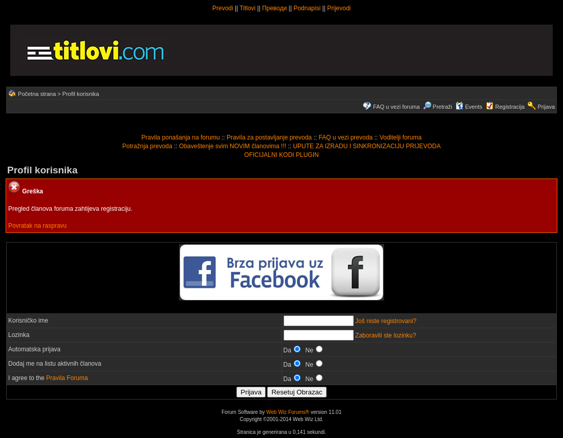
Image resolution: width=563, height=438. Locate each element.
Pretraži (437, 107)
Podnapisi (306, 8)
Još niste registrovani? (385, 321)
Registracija (510, 107)
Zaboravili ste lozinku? (385, 335)
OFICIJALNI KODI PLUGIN (281, 154)
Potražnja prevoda (147, 146)
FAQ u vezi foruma (396, 107)
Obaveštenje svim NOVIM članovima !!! (232, 146)
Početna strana (37, 94)
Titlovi (247, 8)
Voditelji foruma (400, 137)
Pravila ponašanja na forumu (181, 137)
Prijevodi (339, 8)
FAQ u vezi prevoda (345, 137)
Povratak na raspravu (37, 225)
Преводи (274, 8)
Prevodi (222, 8)
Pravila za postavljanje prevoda (269, 137)
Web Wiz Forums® (287, 412)
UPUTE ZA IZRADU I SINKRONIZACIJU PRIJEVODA (366, 146)
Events (468, 107)
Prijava (546, 107)
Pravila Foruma (67, 378)
